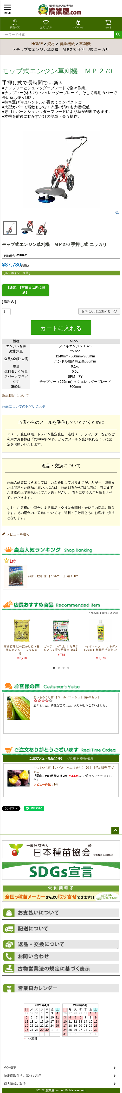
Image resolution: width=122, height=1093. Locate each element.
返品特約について (15, 395)
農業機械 (67, 44)
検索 (118, 34)
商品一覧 (15, 24)
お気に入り (46, 24)
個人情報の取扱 (15, 1084)
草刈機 (85, 44)
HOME (37, 44)
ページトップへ (115, 830)
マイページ (78, 24)
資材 (51, 44)
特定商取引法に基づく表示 (22, 1076)
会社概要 (10, 1068)
